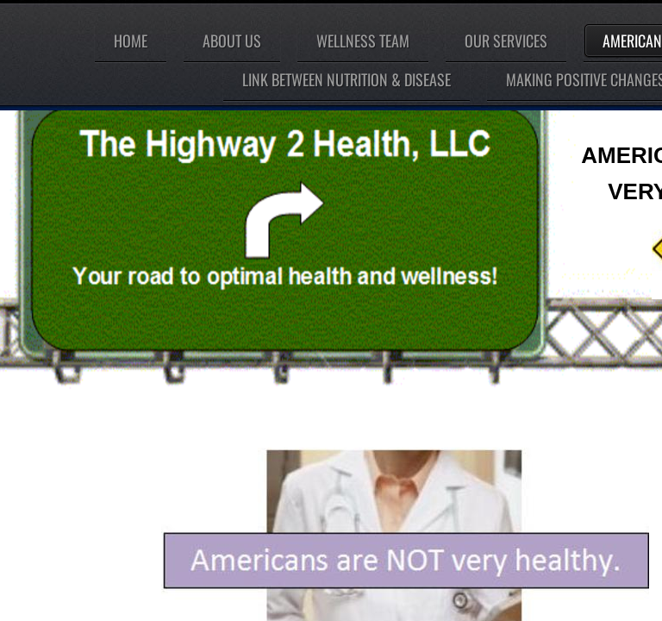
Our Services (506, 40)
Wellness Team (362, 40)
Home (130, 40)
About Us (232, 40)
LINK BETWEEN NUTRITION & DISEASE (346, 79)
